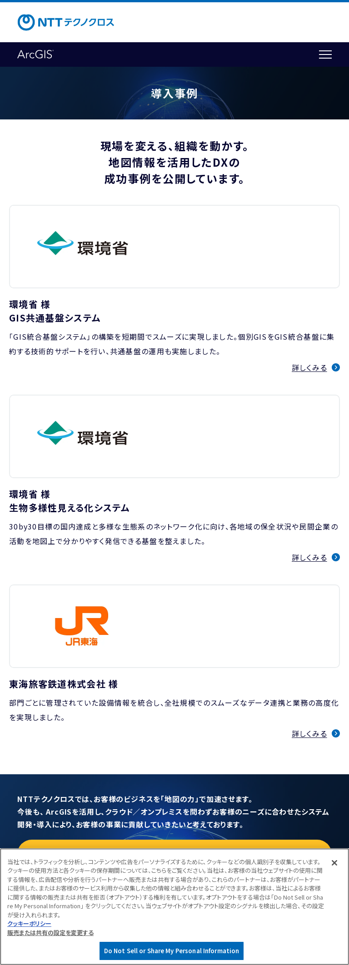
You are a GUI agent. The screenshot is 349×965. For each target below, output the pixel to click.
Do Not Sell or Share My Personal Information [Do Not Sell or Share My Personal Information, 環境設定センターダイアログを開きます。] (171, 950)
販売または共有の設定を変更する (50, 932)
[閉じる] (334, 863)
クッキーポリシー (29, 923)
